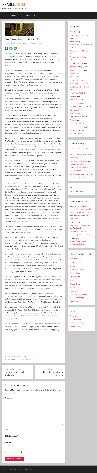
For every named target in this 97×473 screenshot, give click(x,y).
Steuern (73, 120)
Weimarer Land (75, 130)
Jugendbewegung (76, 70)
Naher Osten (74, 100)
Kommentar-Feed (77, 323)
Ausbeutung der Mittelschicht (80, 51)
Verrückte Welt (75, 123)
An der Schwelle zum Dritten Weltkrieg (80, 216)
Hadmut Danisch (76, 291)
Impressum (15, 15)
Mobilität (10, 357)
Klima (72, 73)
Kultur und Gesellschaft (78, 83)
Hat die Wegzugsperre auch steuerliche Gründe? (78, 241)
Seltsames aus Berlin (77, 117)
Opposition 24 (75, 301)
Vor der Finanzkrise (77, 127)
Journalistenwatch (77, 269)
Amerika (73, 32)
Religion (73, 113)
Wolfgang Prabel (36, 43)
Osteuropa (74, 110)
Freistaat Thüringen (77, 67)
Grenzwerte (31, 359)
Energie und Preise (77, 63)
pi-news (73, 266)
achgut (72, 280)
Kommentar (10, 398)
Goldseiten (74, 262)
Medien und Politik (76, 93)
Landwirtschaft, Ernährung (79, 87)
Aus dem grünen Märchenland (81, 45)
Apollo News (75, 284)
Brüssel (14, 359)
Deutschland (22, 359)
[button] (6, 48)
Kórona (72, 77)
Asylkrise (73, 41)
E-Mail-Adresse (11, 436)
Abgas (9, 359)
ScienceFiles (75, 277)
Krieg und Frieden (76, 80)
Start (4, 15)
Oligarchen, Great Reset (78, 106)
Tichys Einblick (75, 259)
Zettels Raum (75, 287)
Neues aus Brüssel (20, 357)
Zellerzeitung (75, 273)
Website (8, 442)
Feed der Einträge (77, 319)
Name (7, 430)
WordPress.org (76, 327)
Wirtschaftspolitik (76, 134)
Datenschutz (30, 15)
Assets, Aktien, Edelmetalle (79, 35)
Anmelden (74, 316)
